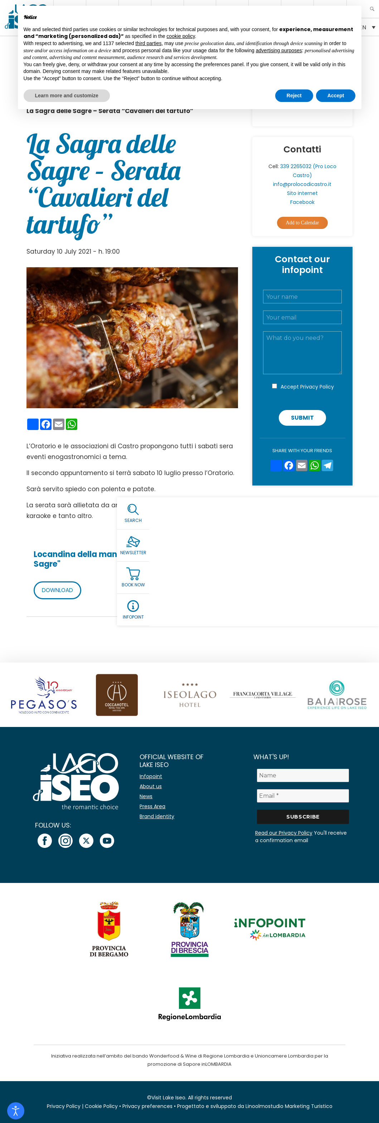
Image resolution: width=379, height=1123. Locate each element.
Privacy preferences (147, 1106)
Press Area (152, 806)
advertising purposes (279, 50)
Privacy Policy (317, 386)
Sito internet (302, 193)
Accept (307, 386)
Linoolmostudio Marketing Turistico (289, 1106)
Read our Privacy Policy (283, 832)
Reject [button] (294, 95)
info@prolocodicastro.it (302, 184)
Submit (302, 418)
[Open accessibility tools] (15, 1110)
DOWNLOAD (59, 590)
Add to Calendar (302, 222)
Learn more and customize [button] (66, 95)
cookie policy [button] (180, 36)
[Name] (303, 775)
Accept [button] (335, 95)
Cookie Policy (101, 1106)
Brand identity (157, 816)
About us (151, 786)
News (146, 796)
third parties (148, 43)
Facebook (302, 202)
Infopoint (151, 776)
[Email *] (303, 795)
